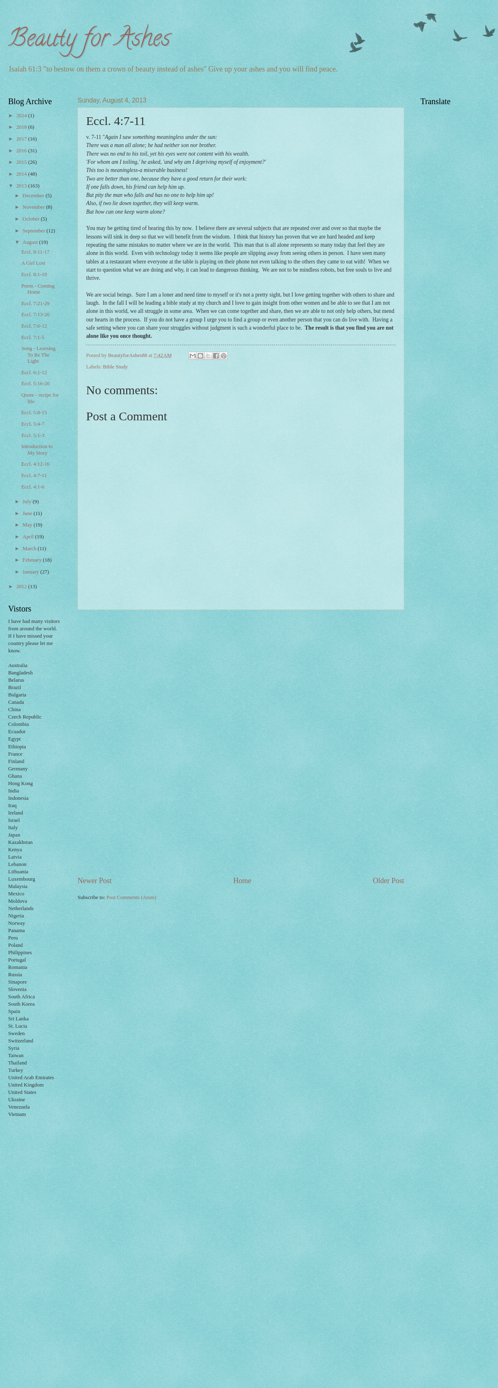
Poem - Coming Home (38, 289)
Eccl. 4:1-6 (32, 487)
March (30, 548)
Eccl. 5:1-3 (32, 435)
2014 (22, 174)
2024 (22, 115)
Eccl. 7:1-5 (32, 337)
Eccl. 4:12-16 (35, 464)
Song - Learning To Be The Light (38, 355)
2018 (22, 127)
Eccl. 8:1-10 (34, 274)
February (32, 560)
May (27, 525)
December (33, 196)
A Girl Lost (33, 263)
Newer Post (95, 881)
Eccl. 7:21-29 (35, 303)
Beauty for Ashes (89, 40)
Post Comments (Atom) (131, 897)
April (28, 537)
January (31, 572)
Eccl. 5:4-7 (32, 424)
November (34, 207)
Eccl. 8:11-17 (35, 252)
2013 (22, 186)
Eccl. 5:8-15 (34, 412)
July (27, 501)
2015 (22, 162)
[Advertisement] (240, 743)
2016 (22, 151)
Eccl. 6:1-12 (34, 372)
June (27, 513)
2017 (22, 139)
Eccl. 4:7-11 (34, 475)
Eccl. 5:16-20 (35, 383)
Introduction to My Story (37, 449)
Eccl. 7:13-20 (35, 314)
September (34, 231)
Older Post (388, 881)
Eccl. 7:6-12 (34, 326)
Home (242, 881)
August (30, 242)
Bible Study (115, 367)
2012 (22, 586)
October (31, 219)
